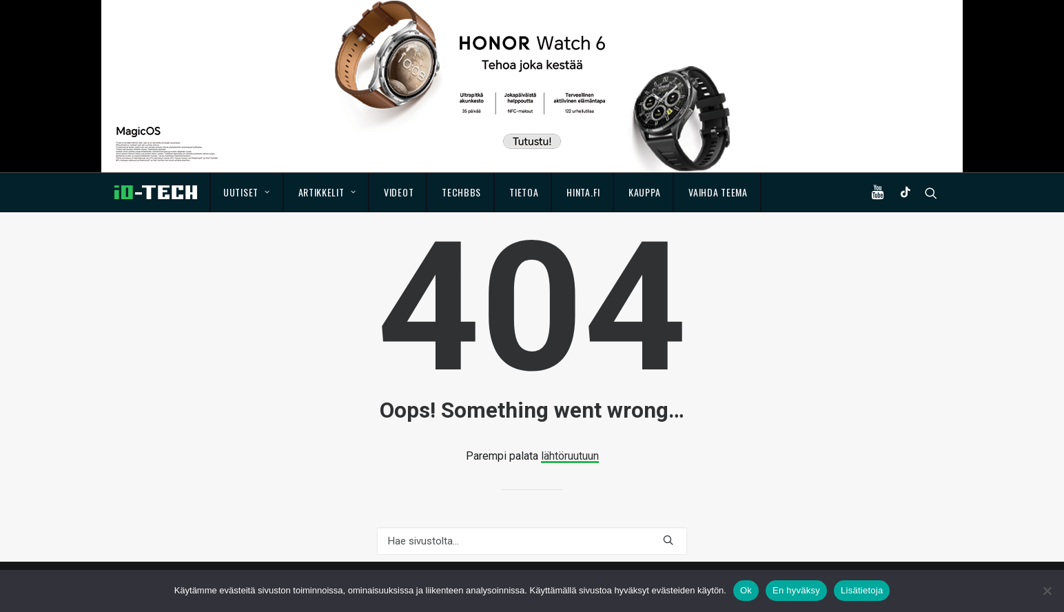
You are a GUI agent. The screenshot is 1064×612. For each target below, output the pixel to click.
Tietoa (523, 192)
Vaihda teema (717, 192)
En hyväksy (796, 590)
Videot (398, 192)
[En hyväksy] (1047, 591)
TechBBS (461, 192)
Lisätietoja (862, 590)
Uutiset (246, 192)
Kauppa (644, 192)
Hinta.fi (583, 192)
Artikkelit (327, 192)
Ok (746, 590)
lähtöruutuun (570, 455)
